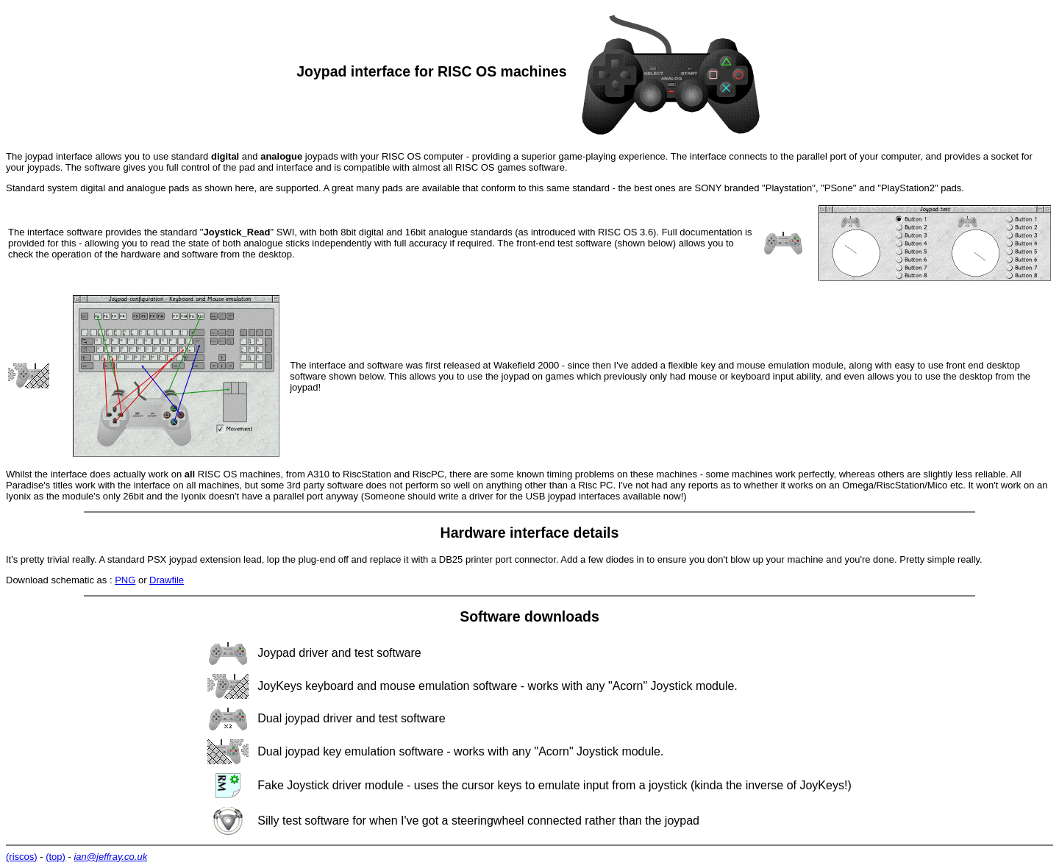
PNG (125, 580)
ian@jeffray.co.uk (110, 856)
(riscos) (22, 856)
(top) (55, 856)
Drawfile (166, 580)
